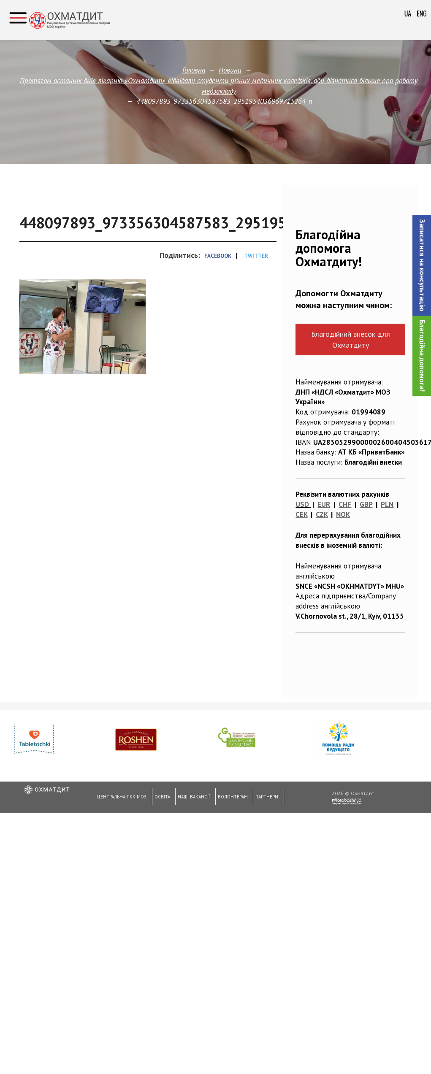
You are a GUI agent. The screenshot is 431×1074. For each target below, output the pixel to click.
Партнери (264, 798)
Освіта (161, 798)
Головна (193, 70)
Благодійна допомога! (422, 356)
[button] (421, 265)
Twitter (256, 256)
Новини (230, 70)
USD (302, 504)
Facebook (217, 256)
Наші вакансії (192, 798)
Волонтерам (231, 798)
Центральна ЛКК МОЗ (121, 798)
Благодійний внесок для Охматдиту (350, 339)
